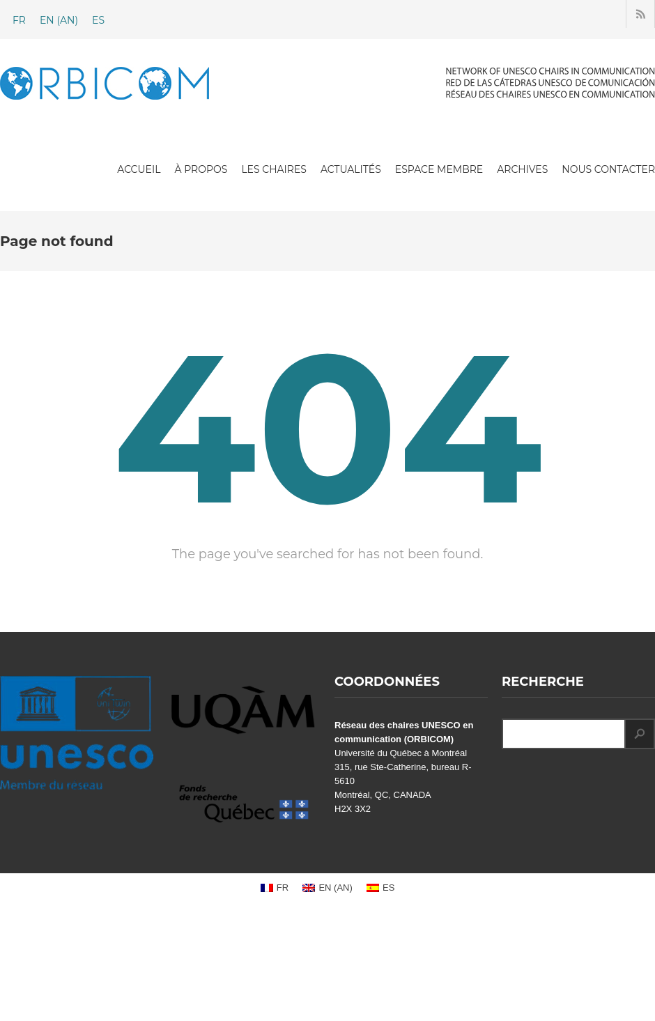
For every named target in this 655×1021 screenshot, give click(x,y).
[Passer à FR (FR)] (19, 20)
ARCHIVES (522, 169)
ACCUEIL (138, 169)
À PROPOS (200, 169)
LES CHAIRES (274, 169)
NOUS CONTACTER (608, 169)
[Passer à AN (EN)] (59, 20)
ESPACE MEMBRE (439, 169)
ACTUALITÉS (351, 169)
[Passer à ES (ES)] (98, 20)
